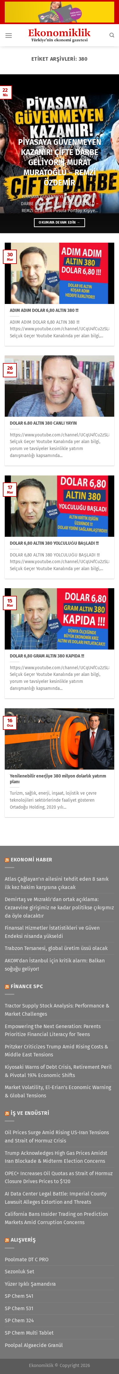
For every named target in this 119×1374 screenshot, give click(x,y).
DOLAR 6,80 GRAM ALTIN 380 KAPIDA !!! (47, 656)
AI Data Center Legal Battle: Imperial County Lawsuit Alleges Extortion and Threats (56, 1198)
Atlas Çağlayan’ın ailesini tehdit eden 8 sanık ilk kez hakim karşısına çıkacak (57, 883)
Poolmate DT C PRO (27, 1259)
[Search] (111, 35)
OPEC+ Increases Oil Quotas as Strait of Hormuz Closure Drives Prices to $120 (59, 1177)
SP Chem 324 (19, 1320)
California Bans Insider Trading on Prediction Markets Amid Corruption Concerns (56, 1218)
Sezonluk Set (19, 1272)
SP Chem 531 (19, 1308)
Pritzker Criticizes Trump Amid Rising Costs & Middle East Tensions (56, 1051)
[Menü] (8, 35)
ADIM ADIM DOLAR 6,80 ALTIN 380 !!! (44, 310)
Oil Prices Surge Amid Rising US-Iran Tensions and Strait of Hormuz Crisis (57, 1136)
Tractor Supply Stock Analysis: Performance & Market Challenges (57, 1010)
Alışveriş (23, 1240)
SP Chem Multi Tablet (29, 1333)
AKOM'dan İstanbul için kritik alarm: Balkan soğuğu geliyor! (55, 965)
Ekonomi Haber (31, 860)
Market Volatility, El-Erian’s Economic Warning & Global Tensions (58, 1091)
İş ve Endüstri (30, 1113)
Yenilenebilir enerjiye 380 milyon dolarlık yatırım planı (58, 779)
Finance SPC (27, 986)
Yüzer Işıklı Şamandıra (30, 1284)
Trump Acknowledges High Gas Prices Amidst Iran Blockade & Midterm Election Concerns (56, 1157)
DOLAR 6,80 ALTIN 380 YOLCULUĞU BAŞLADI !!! (54, 543)
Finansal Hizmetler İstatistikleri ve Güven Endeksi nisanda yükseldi (52, 932)
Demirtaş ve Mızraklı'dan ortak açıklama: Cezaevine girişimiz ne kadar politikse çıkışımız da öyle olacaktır (59, 907)
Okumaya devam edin (59, 222)
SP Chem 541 (19, 1296)
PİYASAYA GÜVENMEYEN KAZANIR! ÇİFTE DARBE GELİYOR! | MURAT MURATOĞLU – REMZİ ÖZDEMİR (59, 162)
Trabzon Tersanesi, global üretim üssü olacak (56, 948)
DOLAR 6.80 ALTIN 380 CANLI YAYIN (43, 423)
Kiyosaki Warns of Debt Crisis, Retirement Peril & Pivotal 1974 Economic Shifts (58, 1071)
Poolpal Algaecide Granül (34, 1345)
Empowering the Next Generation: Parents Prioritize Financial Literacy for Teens (53, 1030)
